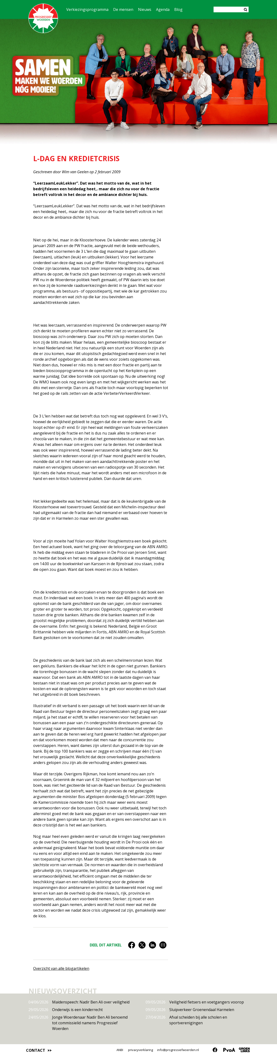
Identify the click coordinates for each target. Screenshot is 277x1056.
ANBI (119, 1050)
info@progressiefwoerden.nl (178, 1050)
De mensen (123, 9)
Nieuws (144, 9)
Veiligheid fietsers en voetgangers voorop (195, 1002)
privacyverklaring (140, 1050)
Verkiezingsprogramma (87, 9)
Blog (178, 9)
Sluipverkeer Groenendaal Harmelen (190, 1009)
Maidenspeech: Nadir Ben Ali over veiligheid (79, 1002)
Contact (35, 1050)
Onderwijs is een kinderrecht (65, 1009)
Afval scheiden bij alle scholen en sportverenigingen (186, 1019)
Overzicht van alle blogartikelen (61, 968)
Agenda (163, 9)
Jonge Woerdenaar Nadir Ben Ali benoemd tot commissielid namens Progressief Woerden (78, 1022)
